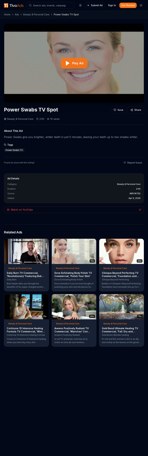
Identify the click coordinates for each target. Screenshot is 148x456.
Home (7, 14)
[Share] (136, 110)
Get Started (128, 5)
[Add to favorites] (118, 110)
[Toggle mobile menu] (141, 5)
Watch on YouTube (74, 209)
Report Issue (133, 162)
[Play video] (74, 63)
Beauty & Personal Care (36, 14)
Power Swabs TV (14, 150)
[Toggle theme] (80, 5)
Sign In (112, 5)
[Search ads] (50, 5)
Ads (17, 14)
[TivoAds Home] (14, 5)
